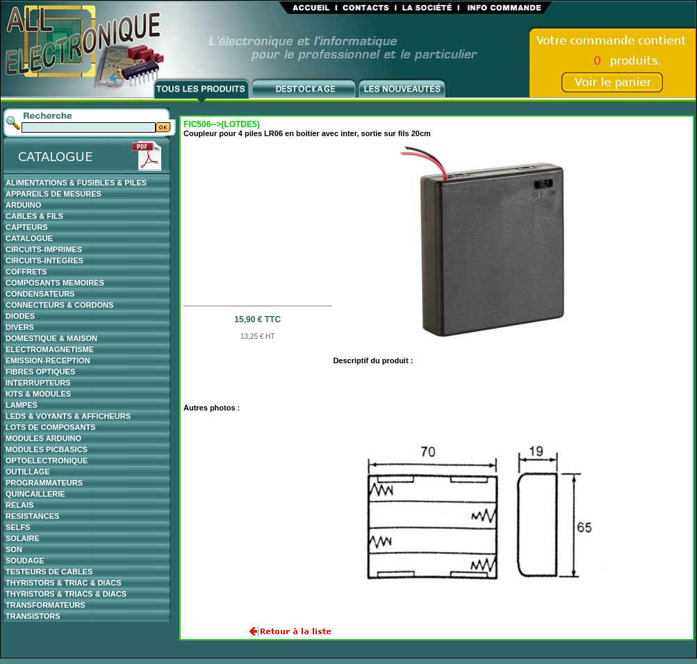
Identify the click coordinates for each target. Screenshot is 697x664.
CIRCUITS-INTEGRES (44, 260)
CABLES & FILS (34, 216)
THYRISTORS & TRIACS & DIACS (66, 594)
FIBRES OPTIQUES (40, 371)
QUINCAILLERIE (35, 494)
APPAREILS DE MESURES (53, 194)
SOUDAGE (25, 560)
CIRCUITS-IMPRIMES (44, 249)
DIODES (20, 316)
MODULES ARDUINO (43, 438)
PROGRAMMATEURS (44, 483)
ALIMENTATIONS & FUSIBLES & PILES (76, 183)
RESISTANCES (32, 516)
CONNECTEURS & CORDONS (59, 305)
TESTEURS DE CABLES (49, 571)
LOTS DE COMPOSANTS (51, 427)
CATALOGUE (29, 238)
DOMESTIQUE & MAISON (51, 338)
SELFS (18, 527)
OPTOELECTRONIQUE (47, 460)
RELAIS (19, 505)
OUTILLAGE (28, 471)
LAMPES (22, 405)
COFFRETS (26, 271)
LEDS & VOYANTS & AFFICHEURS (68, 416)
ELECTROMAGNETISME (50, 349)
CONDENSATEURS (40, 294)
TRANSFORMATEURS (45, 605)
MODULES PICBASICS (47, 449)
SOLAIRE (23, 538)
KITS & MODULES (38, 394)
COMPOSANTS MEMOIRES (55, 283)
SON (14, 549)
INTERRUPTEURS (38, 383)
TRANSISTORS (33, 616)
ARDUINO (23, 205)
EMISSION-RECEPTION (48, 360)
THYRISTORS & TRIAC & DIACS (64, 583)
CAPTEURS (27, 227)
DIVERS (20, 327)
